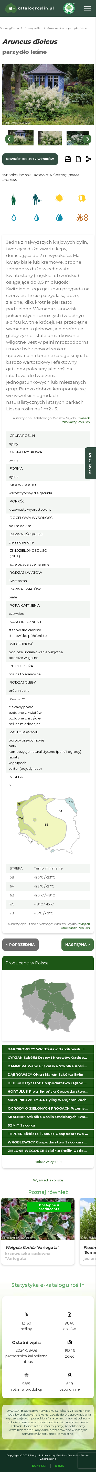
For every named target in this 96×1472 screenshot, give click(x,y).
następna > (77, 944)
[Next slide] (87, 139)
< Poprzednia (20, 944)
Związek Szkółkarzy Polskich (75, 420)
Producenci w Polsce (27, 963)
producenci (90, 463)
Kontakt (39, 1466)
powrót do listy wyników (30, 159)
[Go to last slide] (9, 139)
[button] (20, 139)
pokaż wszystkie (48, 1162)
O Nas (59, 1466)
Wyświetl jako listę (48, 1180)
